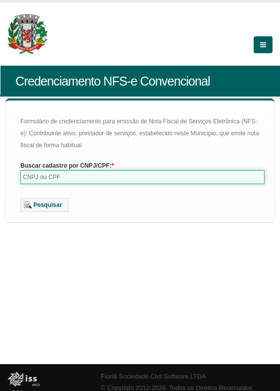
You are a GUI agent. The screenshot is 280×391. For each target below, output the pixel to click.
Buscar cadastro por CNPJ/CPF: (65, 165)
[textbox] (142, 177)
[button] (44, 205)
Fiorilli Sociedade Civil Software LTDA (153, 376)
